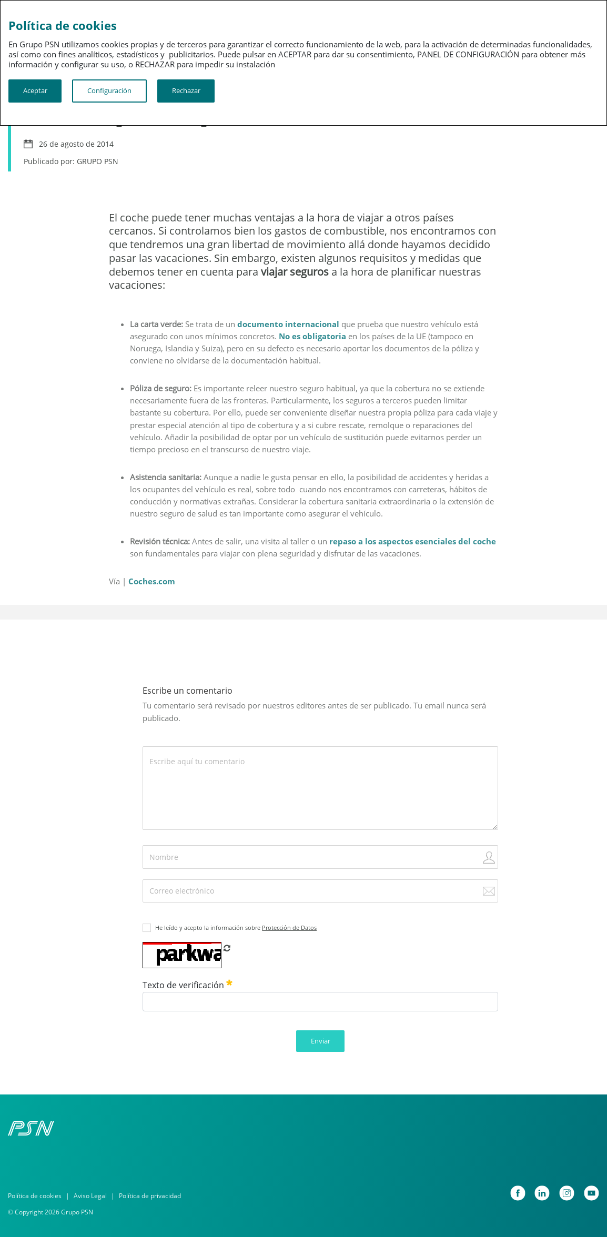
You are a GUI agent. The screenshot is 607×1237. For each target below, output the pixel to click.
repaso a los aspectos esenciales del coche (412, 541)
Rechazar (186, 90)
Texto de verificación (187, 985)
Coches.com (151, 581)
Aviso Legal (90, 1195)
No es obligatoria (312, 336)
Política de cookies (35, 1195)
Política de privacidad (150, 1195)
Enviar (320, 1041)
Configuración (109, 90)
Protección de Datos (289, 927)
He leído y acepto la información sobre (236, 927)
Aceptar (35, 90)
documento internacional (288, 324)
